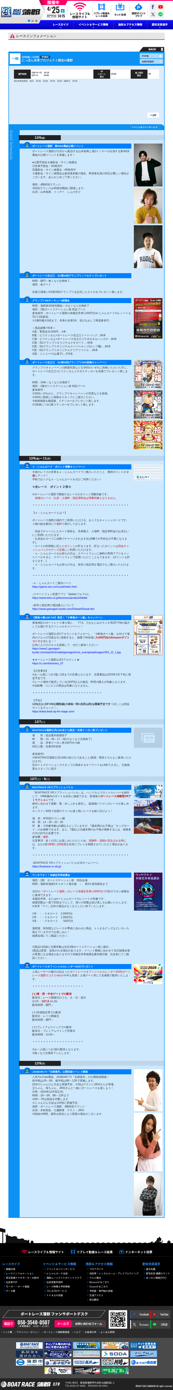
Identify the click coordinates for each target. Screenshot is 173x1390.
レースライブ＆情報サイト (46, 1252)
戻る (151, 49)
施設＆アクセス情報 (130, 24)
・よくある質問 (106, 1332)
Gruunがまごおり (98, 1286)
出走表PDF (11, 1282)
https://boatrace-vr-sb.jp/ (46, 866)
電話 (27, 1323)
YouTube (160, 6)
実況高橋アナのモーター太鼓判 (22, 1277)
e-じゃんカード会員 (57, 1273)
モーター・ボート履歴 (17, 1286)
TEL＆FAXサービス (57, 1291)
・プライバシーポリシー (27, 1332)
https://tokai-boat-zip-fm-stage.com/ (53, 711)
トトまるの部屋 (55, 1295)
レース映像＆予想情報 (58, 1286)
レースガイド (61, 24)
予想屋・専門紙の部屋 (101, 1291)
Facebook (153, 6)
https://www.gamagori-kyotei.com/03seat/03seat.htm (63, 609)
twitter (153, 14)
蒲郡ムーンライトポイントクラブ (64, 1277)
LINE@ (160, 14)
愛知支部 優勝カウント (158, 1273)
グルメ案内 (95, 1277)
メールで (80, 1323)
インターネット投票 (138, 1252)
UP (153, 115)
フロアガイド (96, 1269)
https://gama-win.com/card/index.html (54, 586)
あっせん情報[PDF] (156, 1277)
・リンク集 (6, 1332)
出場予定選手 (151, 61)
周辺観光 (94, 1299)
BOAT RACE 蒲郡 (21, 12)
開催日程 (10, 1269)
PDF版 (151, 55)
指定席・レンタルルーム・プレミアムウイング (114, 1273)
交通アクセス (96, 1295)
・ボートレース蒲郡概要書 (55, 1332)
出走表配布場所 (55, 1282)
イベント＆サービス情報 (93, 24)
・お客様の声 (89, 1332)
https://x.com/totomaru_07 (47, 663)
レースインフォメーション (20, 1273)
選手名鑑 (150, 1269)
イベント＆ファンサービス (61, 1269)
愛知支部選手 (160, 24)
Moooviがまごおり (99, 1282)
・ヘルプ (76, 1332)
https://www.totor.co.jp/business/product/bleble (59, 597)
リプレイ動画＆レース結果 (95, 1252)
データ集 (10, 1291)
